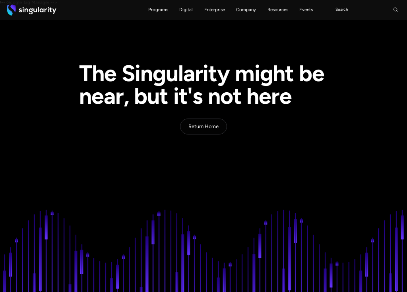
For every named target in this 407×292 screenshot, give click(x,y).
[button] (158, 10)
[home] (31, 10)
